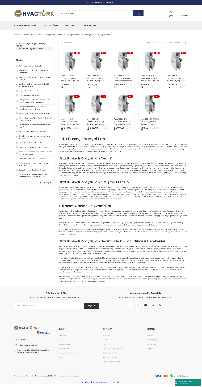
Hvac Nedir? (107, 343)
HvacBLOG (107, 347)
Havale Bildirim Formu (67, 356)
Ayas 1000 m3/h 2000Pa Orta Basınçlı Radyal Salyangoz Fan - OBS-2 (123, 122)
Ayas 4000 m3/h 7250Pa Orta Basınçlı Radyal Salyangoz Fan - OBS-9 (70, 78)
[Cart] (184, 13)
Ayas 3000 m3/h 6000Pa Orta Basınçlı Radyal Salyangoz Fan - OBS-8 (96, 78)
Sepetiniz (150, 351)
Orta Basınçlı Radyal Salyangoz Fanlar (96, 35)
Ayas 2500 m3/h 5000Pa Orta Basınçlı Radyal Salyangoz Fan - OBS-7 (123, 78)
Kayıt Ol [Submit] (90, 307)
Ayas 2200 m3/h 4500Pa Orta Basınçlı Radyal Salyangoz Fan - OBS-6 (150, 78)
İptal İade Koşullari (110, 360)
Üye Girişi (61, 343)
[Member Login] (170, 13)
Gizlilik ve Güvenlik (110, 356)
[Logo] (34, 13)
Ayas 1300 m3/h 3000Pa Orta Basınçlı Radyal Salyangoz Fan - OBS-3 (96, 122)
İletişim (61, 360)
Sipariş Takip (152, 343)
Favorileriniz (152, 347)
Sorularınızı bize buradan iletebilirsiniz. (187, 382)
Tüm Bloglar (45, 183)
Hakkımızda (107, 338)
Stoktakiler (68, 43)
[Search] (101, 13)
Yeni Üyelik (62, 338)
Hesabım (150, 338)
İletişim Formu (63, 351)
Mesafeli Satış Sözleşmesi (113, 351)
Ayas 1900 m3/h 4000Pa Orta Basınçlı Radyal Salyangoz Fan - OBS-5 (176, 78)
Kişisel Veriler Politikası (111, 365)
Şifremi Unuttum (64, 347)
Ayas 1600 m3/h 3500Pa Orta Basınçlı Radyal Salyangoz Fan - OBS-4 (70, 122)
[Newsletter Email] (56, 307)
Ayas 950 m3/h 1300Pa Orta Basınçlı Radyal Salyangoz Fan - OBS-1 (150, 122)
